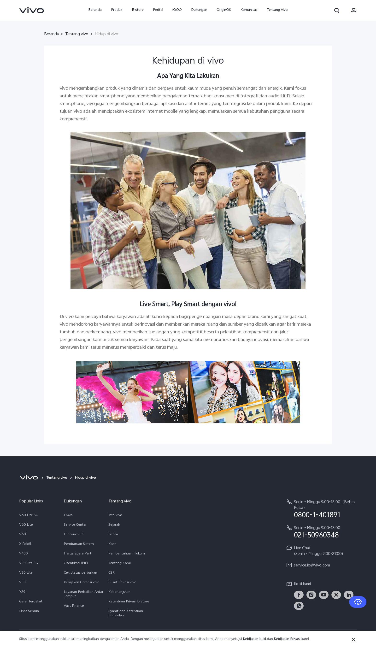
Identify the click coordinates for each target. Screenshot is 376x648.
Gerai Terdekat (30, 602)
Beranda (95, 10)
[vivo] (29, 478)
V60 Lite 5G (28, 515)
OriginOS (224, 10)
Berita (113, 535)
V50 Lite (26, 573)
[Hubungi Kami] (357, 602)
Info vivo (115, 515)
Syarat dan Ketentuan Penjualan (125, 613)
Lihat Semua (29, 611)
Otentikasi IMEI (76, 563)
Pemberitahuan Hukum (126, 554)
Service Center (75, 525)
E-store (138, 10)
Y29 (22, 592)
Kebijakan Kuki (254, 639)
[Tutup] (353, 639)
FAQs (68, 515)
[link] (31, 9)
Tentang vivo (277, 10)
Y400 (23, 554)
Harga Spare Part (77, 554)
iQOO (177, 10)
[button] (336, 10)
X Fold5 (25, 544)
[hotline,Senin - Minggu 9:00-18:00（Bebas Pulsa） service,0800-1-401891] (321, 509)
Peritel (158, 10)
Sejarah (114, 525)
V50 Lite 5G (28, 563)
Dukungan (199, 10)
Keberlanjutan (119, 592)
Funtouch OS (74, 535)
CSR (111, 573)
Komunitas (249, 10)
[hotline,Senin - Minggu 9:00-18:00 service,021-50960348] (321, 532)
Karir (112, 544)
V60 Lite (26, 525)
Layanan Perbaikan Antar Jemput (83, 594)
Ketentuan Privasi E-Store (128, 602)
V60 (22, 535)
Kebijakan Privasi (287, 639)
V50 (22, 583)
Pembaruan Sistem (79, 544)
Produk (116, 10)
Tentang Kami (119, 563)
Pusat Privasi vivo (122, 583)
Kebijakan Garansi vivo (82, 583)
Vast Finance (74, 606)
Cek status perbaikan (80, 573)
